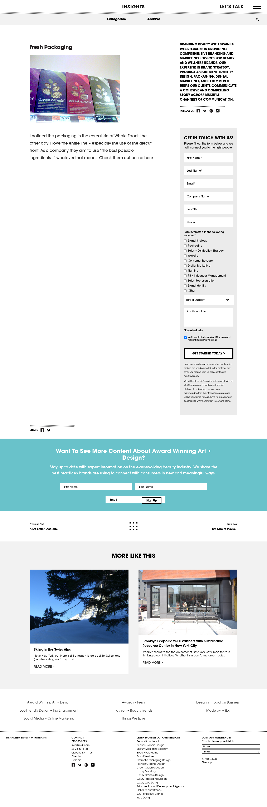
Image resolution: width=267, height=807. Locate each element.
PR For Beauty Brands (149, 792)
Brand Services (145, 758)
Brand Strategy (197, 240)
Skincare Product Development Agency (160, 788)
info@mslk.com (80, 747)
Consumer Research (201, 260)
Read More (43, 665)
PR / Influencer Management (207, 275)
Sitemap (207, 764)
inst (218, 111)
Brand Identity (197, 285)
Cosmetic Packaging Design (153, 762)
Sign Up (168, 499)
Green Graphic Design (150, 769)
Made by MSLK (217, 713)
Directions (77, 758)
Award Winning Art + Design (49, 704)
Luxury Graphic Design (150, 777)
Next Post (224, 525)
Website (193, 255)
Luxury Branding (146, 773)
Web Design (144, 799)
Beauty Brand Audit (148, 743)
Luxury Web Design (148, 784)
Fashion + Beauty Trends (133, 713)
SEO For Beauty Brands (150, 796)
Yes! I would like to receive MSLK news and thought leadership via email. (209, 338)
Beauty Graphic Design (150, 747)
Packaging (195, 245)
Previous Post (44, 525)
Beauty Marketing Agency (152, 751)
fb (198, 111)
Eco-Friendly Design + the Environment (49, 713)
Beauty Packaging (147, 754)
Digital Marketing (199, 265)
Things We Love (133, 720)
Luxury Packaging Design (152, 781)
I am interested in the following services (204, 233)
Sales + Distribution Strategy (206, 250)
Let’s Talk (232, 6)
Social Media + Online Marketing (49, 720)
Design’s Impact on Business (217, 704)
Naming (193, 270)
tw (205, 111)
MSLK (22, 6)
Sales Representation (201, 280)
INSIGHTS (133, 7)
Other (191, 290)
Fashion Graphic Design (151, 766)
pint (211, 111)
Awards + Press (133, 704)
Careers (76, 762)
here (148, 157)
